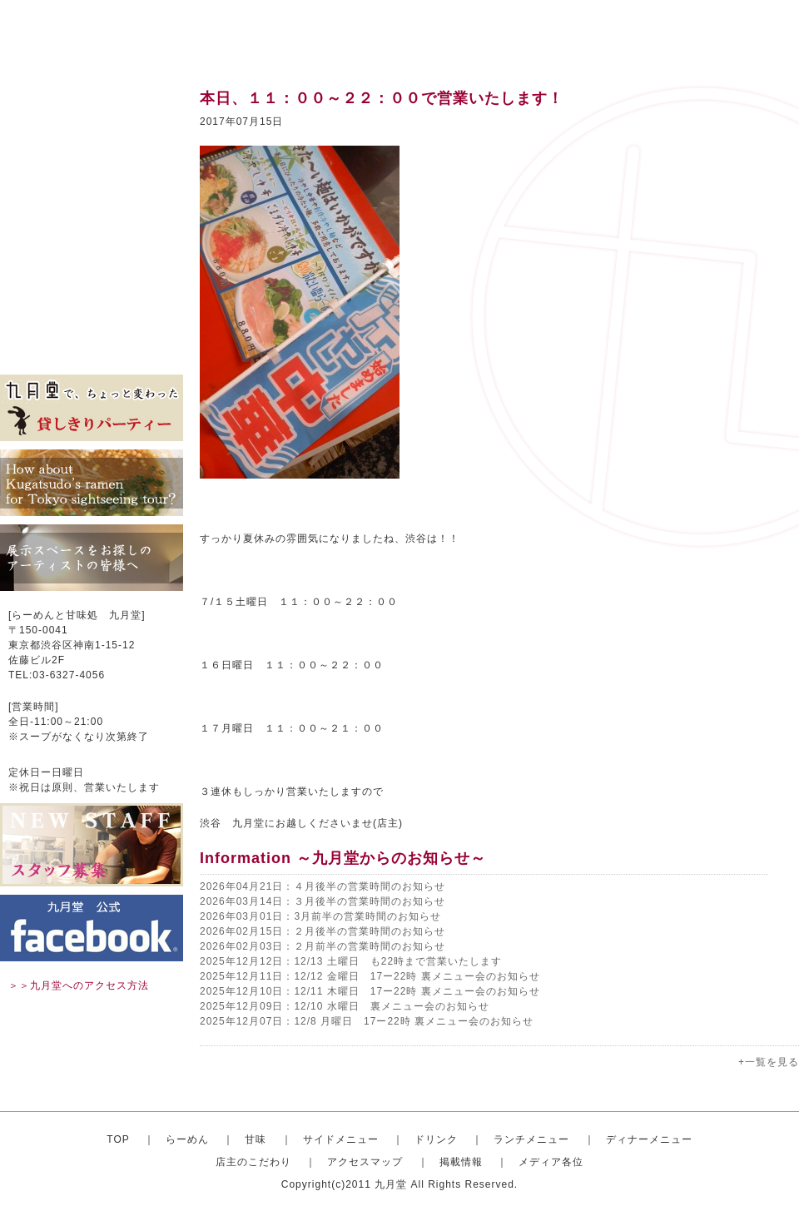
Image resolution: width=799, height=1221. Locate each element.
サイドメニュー (91, 174)
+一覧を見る (768, 1062)
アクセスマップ (91, 299)
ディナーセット (91, 249)
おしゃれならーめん (91, 124)
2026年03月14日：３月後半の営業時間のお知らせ (322, 901)
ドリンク (91, 199)
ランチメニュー (91, 224)
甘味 (91, 149)
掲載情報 (91, 324)
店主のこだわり (91, 274)
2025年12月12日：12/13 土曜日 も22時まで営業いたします (351, 961)
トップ (91, 99)
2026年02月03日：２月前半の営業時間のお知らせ (322, 946)
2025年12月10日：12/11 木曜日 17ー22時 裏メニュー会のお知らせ (370, 991)
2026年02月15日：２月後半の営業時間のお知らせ (322, 931)
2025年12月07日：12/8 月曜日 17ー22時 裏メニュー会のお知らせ (366, 1021)
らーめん (187, 1139)
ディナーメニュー (649, 1139)
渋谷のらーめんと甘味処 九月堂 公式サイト (105, 33)
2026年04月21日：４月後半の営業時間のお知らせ (322, 886)
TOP (118, 1139)
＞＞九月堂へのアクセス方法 (78, 985)
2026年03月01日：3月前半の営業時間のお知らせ (320, 916)
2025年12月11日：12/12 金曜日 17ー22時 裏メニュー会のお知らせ (370, 976)
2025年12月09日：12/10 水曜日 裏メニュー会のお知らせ (344, 1006)
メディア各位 (91, 349)
